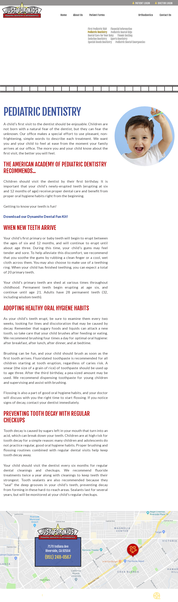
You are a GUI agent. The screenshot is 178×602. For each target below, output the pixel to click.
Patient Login (141, 3)
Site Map (48, 595)
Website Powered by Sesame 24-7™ (21, 595)
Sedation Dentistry (97, 38)
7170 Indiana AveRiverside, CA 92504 (58, 548)
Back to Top (163, 595)
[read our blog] (170, 77)
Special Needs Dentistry (100, 41)
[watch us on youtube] (170, 67)
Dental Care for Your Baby (100, 35)
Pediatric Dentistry (97, 31)
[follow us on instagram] (170, 58)
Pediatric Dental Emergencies (130, 41)
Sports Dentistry (118, 38)
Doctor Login (163, 3)
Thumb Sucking (124, 35)
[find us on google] (170, 48)
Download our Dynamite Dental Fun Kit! (35, 216)
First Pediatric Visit (97, 28)
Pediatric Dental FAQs (121, 31)
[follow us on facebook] (170, 39)
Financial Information (121, 28)
